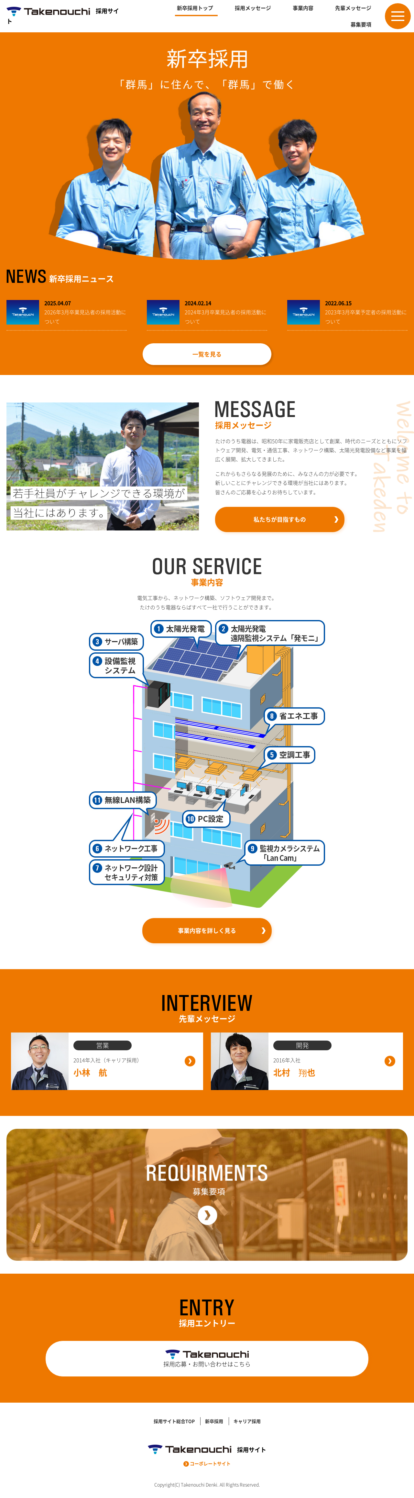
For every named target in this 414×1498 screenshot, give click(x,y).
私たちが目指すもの (280, 519)
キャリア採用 (247, 1421)
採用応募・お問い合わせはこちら (207, 1359)
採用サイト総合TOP (174, 1421)
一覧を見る (207, 354)
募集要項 (361, 24)
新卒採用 (214, 1421)
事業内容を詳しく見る (207, 930)
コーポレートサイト (207, 1463)
